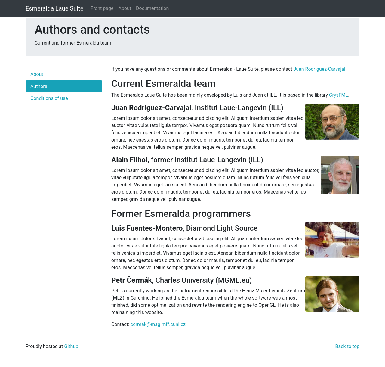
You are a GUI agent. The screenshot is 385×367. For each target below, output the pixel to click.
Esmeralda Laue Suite (54, 8)
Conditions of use (49, 98)
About (124, 8)
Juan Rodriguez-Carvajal (319, 69)
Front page (102, 8)
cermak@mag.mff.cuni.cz (158, 324)
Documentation (152, 8)
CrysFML (338, 95)
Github (71, 346)
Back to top (347, 346)
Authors (38, 86)
